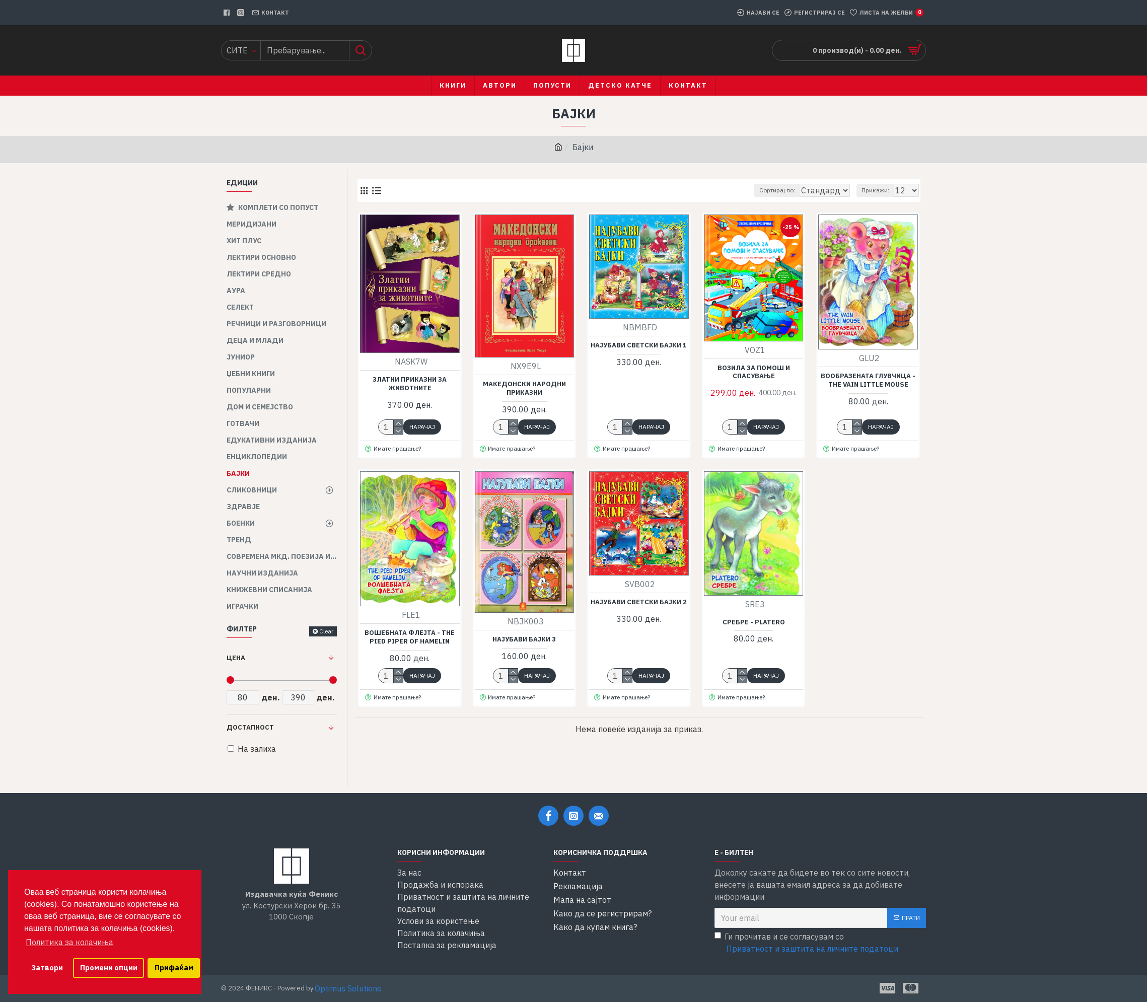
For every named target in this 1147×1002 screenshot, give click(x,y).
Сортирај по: (757, 190)
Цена (236, 658)
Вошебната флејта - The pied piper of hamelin (410, 637)
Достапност (250, 727)
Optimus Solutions (348, 988)
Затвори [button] (47, 967)
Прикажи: (880, 190)
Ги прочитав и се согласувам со (807, 943)
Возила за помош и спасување (754, 372)
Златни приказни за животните (410, 384)
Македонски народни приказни (524, 388)
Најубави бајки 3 (524, 639)
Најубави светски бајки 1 (639, 345)
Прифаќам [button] (174, 967)
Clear (326, 631)
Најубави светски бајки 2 (639, 602)
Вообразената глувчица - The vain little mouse (868, 380)
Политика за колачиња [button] (69, 942)
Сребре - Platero (754, 622)
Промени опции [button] (108, 967)
